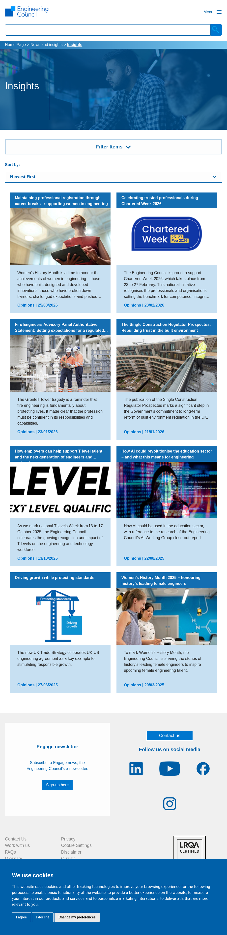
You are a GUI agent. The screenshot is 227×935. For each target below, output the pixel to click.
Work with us (17, 845)
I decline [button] (42, 917)
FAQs (10, 852)
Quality (68, 858)
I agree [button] (21, 917)
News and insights (46, 45)
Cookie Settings (76, 845)
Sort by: (12, 165)
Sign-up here (57, 785)
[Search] (216, 30)
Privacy (68, 839)
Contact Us (16, 839)
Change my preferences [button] (76, 917)
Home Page (15, 45)
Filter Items (109, 146)
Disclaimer (71, 852)
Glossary (13, 858)
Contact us (169, 735)
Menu (208, 12)
